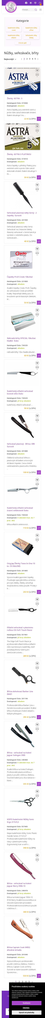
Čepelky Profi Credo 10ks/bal (20, 277)
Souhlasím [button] (26, 1003)
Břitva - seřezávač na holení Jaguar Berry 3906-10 (19, 884)
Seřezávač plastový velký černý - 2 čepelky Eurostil (22, 214)
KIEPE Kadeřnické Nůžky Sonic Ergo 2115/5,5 (20, 820)
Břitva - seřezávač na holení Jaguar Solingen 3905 (19, 754)
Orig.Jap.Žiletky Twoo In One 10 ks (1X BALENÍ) (21, 564)
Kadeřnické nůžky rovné (13, 29)
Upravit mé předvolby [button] (26, 1012)
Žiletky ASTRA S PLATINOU (19, 154)
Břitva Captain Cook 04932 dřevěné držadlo (18, 948)
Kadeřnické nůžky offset (31, 29)
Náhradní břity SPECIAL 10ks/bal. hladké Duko (21, 339)
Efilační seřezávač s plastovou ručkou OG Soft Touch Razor (20, 628)
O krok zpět (22, 43)
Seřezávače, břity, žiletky (31, 36)
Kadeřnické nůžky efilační (13, 36)
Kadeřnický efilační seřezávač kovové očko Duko (20, 392)
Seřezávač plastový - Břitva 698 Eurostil (21, 445)
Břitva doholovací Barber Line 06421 (20, 692)
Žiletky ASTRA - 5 (14, 98)
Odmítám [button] (26, 1008)
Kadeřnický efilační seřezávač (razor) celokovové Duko (20, 509)
